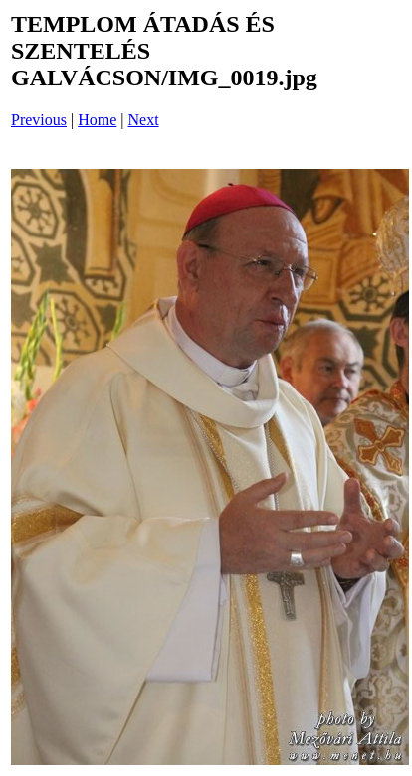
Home (97, 119)
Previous (39, 119)
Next (143, 119)
